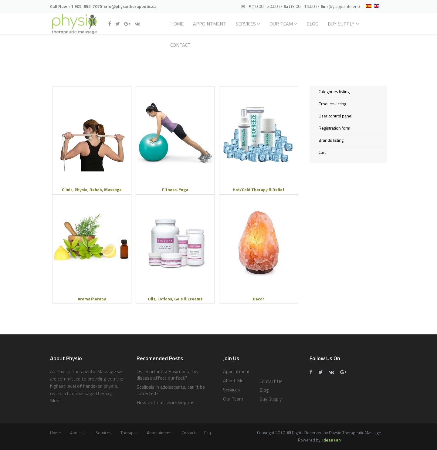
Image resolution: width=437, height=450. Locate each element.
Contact (180, 45)
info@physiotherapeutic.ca (130, 6)
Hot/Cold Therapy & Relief (258, 189)
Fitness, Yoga (175, 189)
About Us (78, 432)
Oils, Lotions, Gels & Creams (175, 299)
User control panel (335, 116)
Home (177, 23)
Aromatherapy (92, 299)
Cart (322, 152)
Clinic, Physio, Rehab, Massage (92, 189)
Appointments (160, 432)
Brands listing (331, 140)
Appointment (209, 23)
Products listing (332, 103)
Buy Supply (341, 23)
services (103, 432)
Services (245, 23)
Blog (312, 23)
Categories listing (334, 91)
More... (56, 400)
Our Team (281, 23)
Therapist (129, 432)
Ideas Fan (331, 440)
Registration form (334, 128)
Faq (207, 432)
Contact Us (271, 381)
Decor (258, 299)
